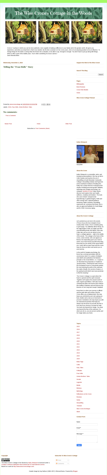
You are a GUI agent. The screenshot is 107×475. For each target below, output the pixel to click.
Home (38, 123)
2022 (78, 347)
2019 (78, 338)
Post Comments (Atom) (43, 128)
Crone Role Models (82, 90)
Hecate (79, 379)
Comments (60, 463)
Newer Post (8, 123)
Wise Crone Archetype (83, 408)
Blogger (75, 471)
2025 (78, 356)
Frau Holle (15, 107)
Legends (79, 382)
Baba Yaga (80, 361)
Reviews (79, 397)
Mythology (80, 391)
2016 (9, 107)
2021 (78, 344)
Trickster (79, 406)
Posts (58, 460)
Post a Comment (11, 115)
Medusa (79, 388)
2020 (78, 341)
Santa (78, 400)
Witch (78, 411)
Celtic (78, 364)
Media (78, 385)
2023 (78, 350)
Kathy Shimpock (33, 462)
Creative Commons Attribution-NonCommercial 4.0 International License (22, 464)
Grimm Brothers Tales (25, 107)
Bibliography (80, 84)
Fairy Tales (80, 367)
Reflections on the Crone (84, 394)
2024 (78, 353)
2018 (78, 335)
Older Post (68, 123)
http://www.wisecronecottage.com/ (23, 466)
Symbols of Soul (87, 191)
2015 (78, 326)
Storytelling (80, 403)
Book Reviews (81, 87)
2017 (78, 332)
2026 (78, 358)
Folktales (79, 370)
